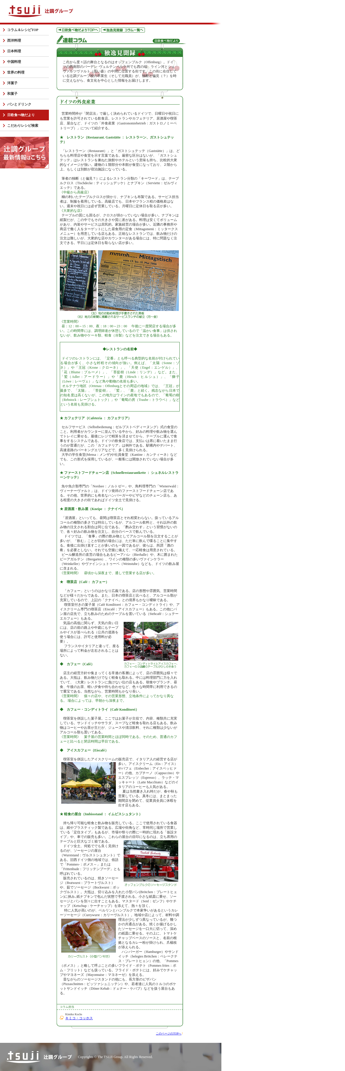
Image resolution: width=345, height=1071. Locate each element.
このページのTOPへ (168, 1033)
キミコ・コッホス (79, 1018)
